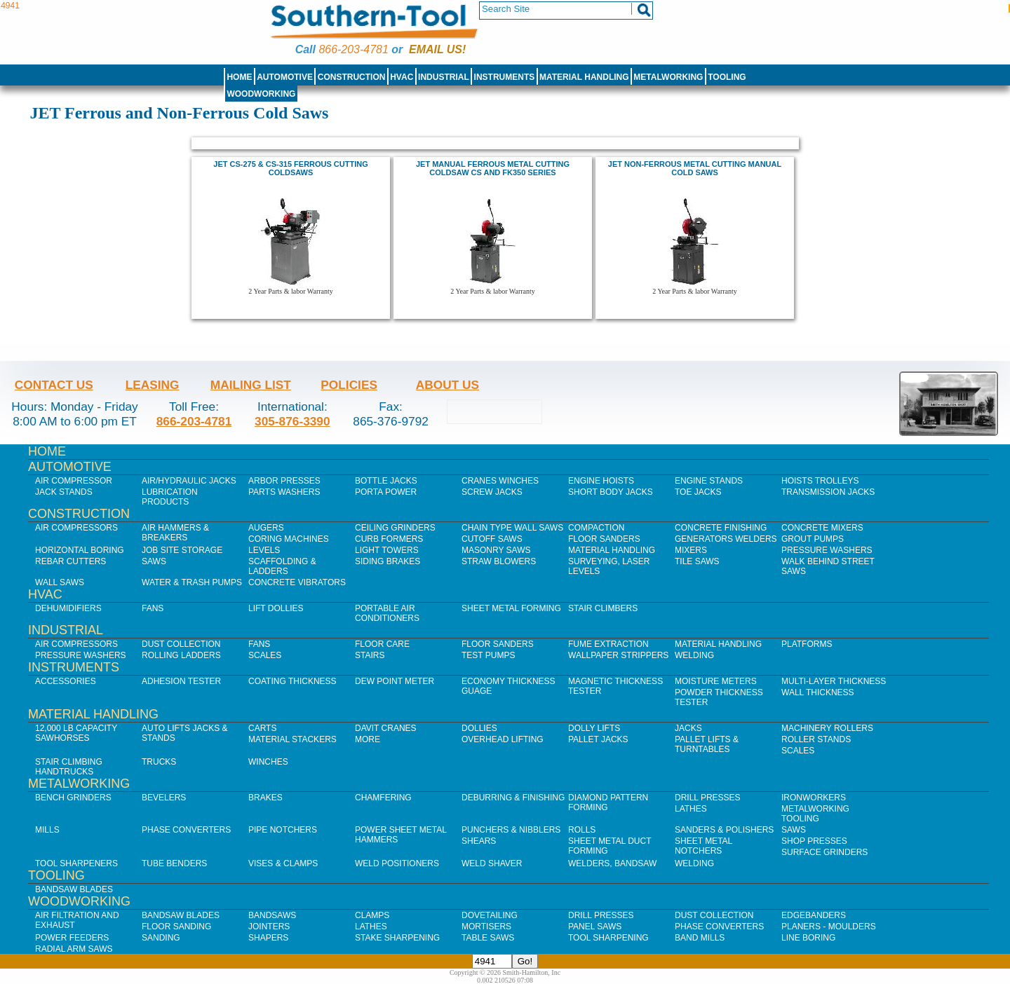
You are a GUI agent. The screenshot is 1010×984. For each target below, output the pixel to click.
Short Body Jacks (610, 492)
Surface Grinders (824, 852)
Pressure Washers (827, 550)
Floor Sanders (604, 539)
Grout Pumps (812, 539)
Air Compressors (76, 528)
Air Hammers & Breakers (175, 532)
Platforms (806, 644)
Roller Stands (816, 739)
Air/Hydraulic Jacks (189, 481)
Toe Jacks (698, 492)
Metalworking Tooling (815, 814)
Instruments (504, 77)
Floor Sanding (176, 926)
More (367, 739)
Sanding (161, 938)
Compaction (596, 528)
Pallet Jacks (598, 739)
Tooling (727, 77)
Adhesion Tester (181, 681)
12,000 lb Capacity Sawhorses (76, 733)
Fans (152, 608)
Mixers (691, 550)
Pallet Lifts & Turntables (707, 744)
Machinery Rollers (827, 728)
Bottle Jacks (386, 481)
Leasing (153, 385)
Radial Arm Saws (73, 949)
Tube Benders (174, 863)
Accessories (65, 681)
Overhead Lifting (503, 739)
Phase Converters (186, 830)
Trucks (159, 762)
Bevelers (164, 797)
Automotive (285, 77)
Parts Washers (284, 492)
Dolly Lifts (594, 728)
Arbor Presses (284, 481)
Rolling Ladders (181, 655)
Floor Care (382, 644)
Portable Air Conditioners (387, 613)
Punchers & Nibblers (511, 830)
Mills (47, 830)
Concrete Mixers (822, 528)
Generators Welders (726, 539)
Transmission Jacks (828, 492)
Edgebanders (813, 915)
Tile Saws (697, 561)
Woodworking (261, 94)
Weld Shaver (492, 863)
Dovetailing (490, 915)
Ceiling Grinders (395, 528)
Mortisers (486, 926)
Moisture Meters (716, 681)
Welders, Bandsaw (612, 863)
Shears (479, 841)
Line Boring (808, 938)
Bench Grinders (73, 797)
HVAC (401, 77)
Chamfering (383, 797)
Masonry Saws (496, 550)
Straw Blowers (499, 561)
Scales (264, 655)
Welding (694, 655)
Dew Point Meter (394, 681)
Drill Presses (708, 797)
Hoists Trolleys (819, 481)
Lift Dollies (275, 608)
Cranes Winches (500, 481)
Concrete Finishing (721, 528)
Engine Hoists (601, 481)
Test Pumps (488, 655)
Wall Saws (59, 582)
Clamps (372, 915)
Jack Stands (64, 492)
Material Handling (584, 77)
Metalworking (668, 77)
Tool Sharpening (608, 938)
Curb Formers (389, 539)
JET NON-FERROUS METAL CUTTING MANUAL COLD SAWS (694, 168)
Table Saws (488, 938)
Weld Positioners (397, 863)
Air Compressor (73, 481)
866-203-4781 (353, 49)
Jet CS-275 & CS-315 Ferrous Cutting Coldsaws (290, 168)
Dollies (479, 728)
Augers (266, 528)
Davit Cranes (386, 728)
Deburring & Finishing (513, 797)
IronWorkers (813, 797)
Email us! (437, 49)
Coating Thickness (292, 681)
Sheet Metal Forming (511, 608)
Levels (264, 550)
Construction (352, 77)
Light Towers (387, 550)
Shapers (268, 938)
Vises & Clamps (283, 863)
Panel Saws (594, 926)
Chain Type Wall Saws (512, 528)
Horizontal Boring (79, 550)
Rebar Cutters (70, 561)
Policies (349, 385)
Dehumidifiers (68, 608)
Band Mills (700, 938)
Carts (262, 728)
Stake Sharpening (397, 938)
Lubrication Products (170, 497)
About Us (447, 385)
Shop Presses (814, 841)
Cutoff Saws (492, 539)
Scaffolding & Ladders (282, 566)
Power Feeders (72, 938)
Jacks (688, 728)
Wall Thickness (817, 692)
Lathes (691, 809)
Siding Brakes (387, 561)
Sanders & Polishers (724, 830)
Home (239, 77)
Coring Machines (288, 539)
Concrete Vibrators (297, 582)
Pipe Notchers (282, 830)
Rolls (581, 830)
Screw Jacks (492, 492)
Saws (154, 561)
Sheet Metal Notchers (703, 846)
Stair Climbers (603, 608)
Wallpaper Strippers (618, 655)
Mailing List (250, 385)
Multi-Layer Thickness (833, 681)
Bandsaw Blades (74, 889)
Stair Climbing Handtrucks (68, 767)
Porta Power (386, 492)
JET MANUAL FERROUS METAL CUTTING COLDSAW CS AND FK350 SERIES (493, 168)
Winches (268, 762)
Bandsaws (272, 915)
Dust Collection (181, 644)
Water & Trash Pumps (192, 582)
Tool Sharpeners (76, 863)
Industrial (443, 77)
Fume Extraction (608, 644)
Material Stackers (292, 739)
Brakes (265, 797)
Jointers (269, 926)
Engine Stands (709, 481)
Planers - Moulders (828, 926)
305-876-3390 (292, 421)
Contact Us (54, 385)
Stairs (369, 655)
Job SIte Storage (182, 550)
